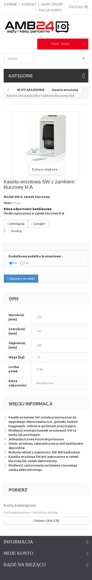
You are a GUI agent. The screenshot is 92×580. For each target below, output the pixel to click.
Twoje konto (50, 10)
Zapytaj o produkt (21, 278)
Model (9, 196)
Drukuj (16, 231)
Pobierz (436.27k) (46, 521)
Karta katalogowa (20, 505)
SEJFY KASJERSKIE (31, 89)
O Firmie (10, 4)
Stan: (8, 202)
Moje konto (18, 553)
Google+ (38, 224)
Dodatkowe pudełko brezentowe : (36, 256)
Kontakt (29, 4)
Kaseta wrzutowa (65, 89)
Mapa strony (52, 4)
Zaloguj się (78, 6)
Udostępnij (15, 224)
